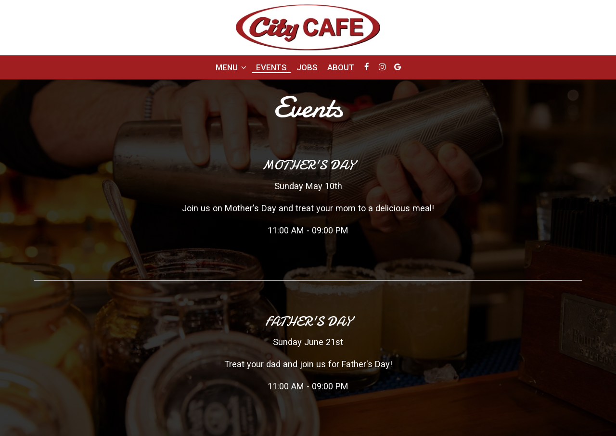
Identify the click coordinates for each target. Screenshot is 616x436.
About (340, 67)
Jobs (307, 67)
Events (271, 67)
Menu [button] (231, 67)
